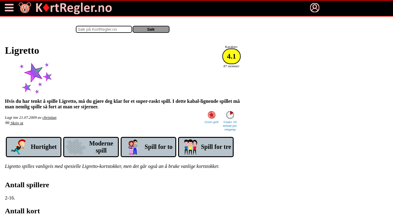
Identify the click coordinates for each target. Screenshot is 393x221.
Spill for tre (216, 146)
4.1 (231, 56)
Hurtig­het (43, 146)
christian (49, 117)
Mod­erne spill (101, 147)
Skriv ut (14, 123)
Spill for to (159, 146)
